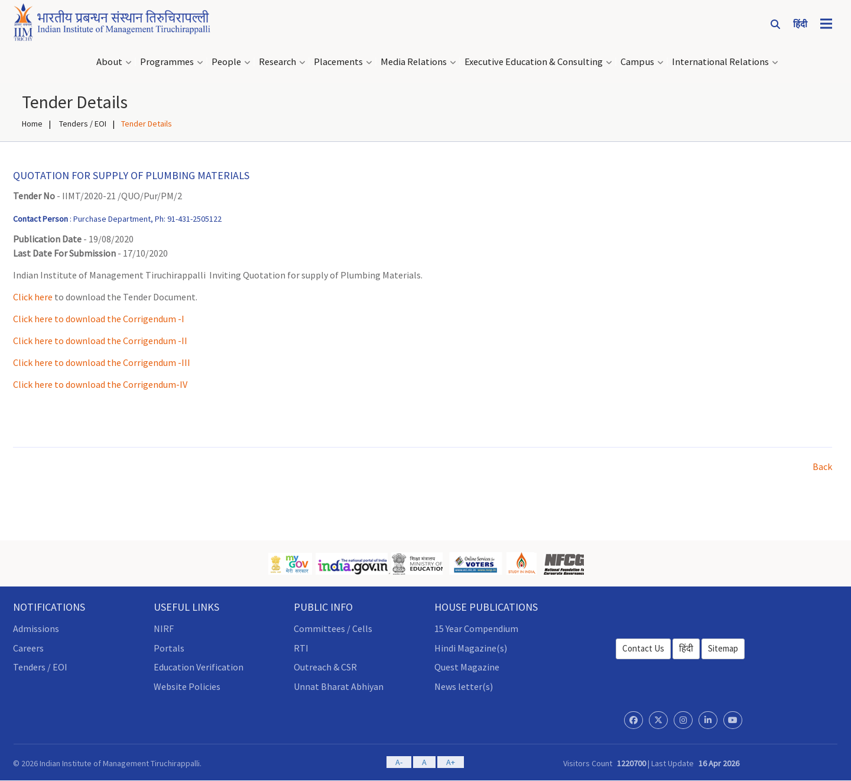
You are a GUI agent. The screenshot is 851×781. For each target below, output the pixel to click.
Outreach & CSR (325, 667)
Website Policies (187, 686)
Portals (169, 648)
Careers (28, 648)
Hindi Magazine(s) (470, 648)
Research (277, 62)
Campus (637, 62)
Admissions (36, 628)
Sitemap (723, 648)
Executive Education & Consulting (534, 62)
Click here (33, 297)
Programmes (167, 62)
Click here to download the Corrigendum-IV (100, 384)
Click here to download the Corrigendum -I (98, 319)
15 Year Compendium (476, 628)
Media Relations (414, 62)
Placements (338, 62)
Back (822, 466)
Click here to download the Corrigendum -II (100, 340)
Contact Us (643, 648)
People (226, 62)
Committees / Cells (333, 628)
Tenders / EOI (81, 123)
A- (398, 762)
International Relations (720, 62)
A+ (450, 762)
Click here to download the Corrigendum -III (101, 362)
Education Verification (198, 667)
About (109, 62)
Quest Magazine (466, 667)
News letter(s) (463, 686)
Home (32, 123)
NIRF (164, 628)
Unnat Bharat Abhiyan (339, 686)
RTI (301, 648)
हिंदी (686, 648)
